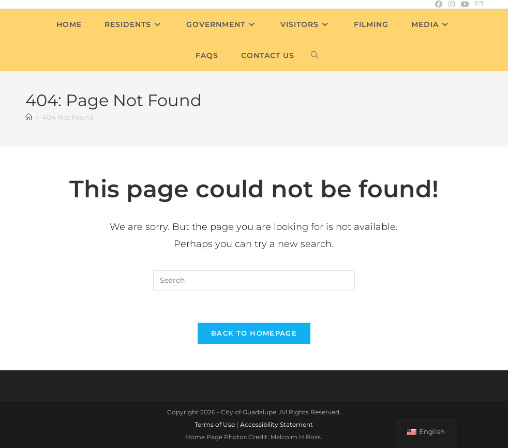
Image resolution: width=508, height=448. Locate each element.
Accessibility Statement (276, 424)
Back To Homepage (254, 333)
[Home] (28, 117)
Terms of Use (215, 424)
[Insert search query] (254, 280)
